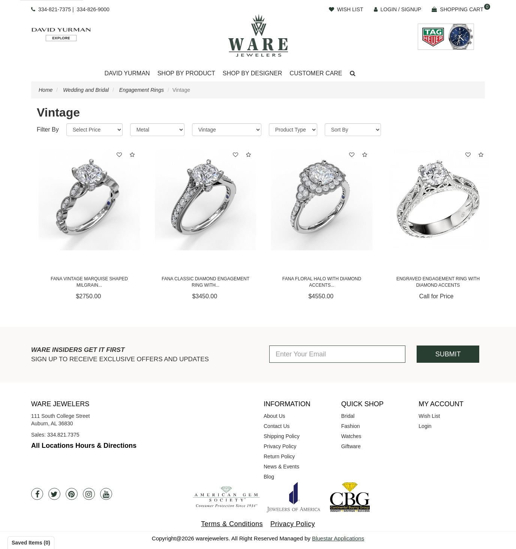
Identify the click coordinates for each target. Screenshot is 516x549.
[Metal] (157, 129)
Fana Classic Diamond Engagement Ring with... (205, 282)
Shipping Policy (282, 436)
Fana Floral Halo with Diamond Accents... (321, 282)
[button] (353, 74)
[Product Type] (293, 129)
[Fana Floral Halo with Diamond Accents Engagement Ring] (321, 199)
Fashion (350, 426)
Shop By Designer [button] (252, 73)
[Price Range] (94, 129)
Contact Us (277, 426)
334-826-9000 (93, 9)
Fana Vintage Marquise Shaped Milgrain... (89, 282)
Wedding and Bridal (86, 90)
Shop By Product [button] (186, 73)
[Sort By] (353, 129)
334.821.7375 (63, 435)
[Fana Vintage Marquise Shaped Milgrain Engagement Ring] (89, 199)
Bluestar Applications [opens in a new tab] (338, 538)
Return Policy (279, 456)
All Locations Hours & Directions (83, 445)
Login (424, 426)
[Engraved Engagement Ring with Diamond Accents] (438, 199)
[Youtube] (106, 494)
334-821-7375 (54, 9)
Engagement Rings (141, 90)
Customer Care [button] (316, 73)
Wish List (429, 416)
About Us (274, 416)
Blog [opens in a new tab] (269, 477)
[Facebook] (37, 494)
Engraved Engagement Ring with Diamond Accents (438, 282)
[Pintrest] (72, 494)
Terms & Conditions (232, 524)
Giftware (351, 446)
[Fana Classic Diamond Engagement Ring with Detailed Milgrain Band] (205, 199)
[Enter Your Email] (337, 354)
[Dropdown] (127, 74)
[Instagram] (89, 494)
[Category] (226, 129)
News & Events (281, 467)
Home (45, 90)
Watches (351, 436)
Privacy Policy (280, 446)
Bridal (348, 416)
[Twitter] (54, 494)
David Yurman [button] (127, 73)
